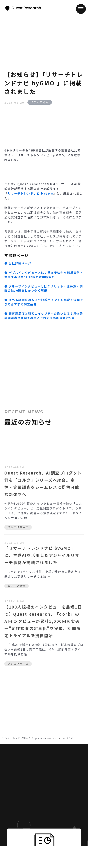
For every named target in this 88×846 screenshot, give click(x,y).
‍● (43, 302)
